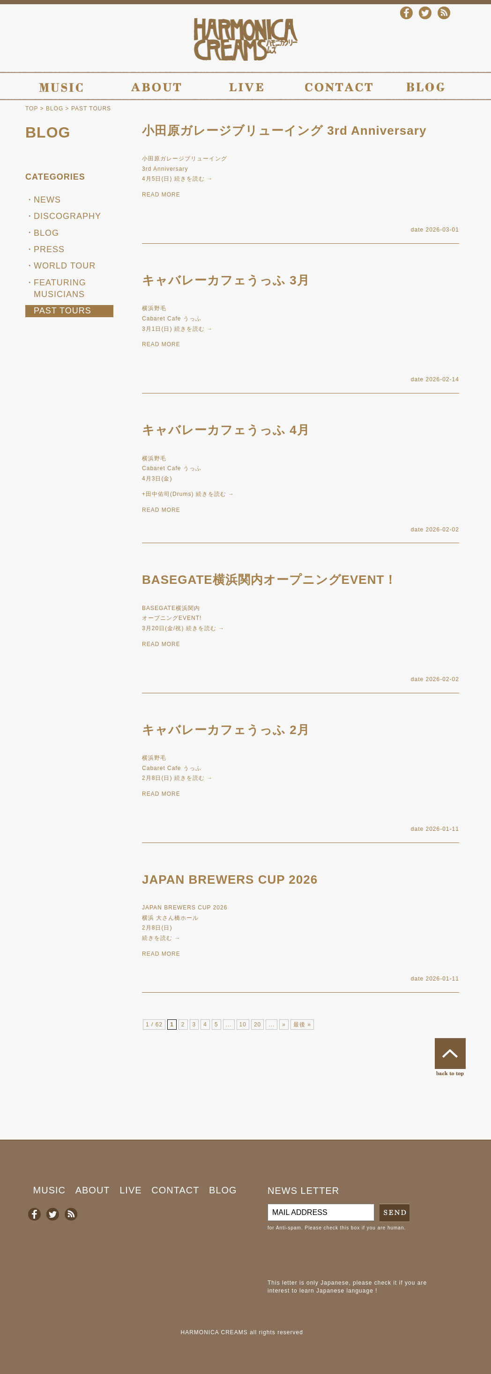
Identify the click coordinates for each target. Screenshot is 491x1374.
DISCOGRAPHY (67, 216)
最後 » (302, 1024)
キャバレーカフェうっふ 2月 (226, 730)
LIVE (130, 1190)
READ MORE (161, 194)
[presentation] (339, 1255)
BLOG (54, 108)
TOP (31, 108)
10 (242, 1024)
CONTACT (175, 1190)
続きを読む (193, 178)
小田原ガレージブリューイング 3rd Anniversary (284, 131)
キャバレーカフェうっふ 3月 (226, 280)
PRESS (49, 249)
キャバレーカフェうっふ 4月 (226, 430)
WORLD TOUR (65, 265)
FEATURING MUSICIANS (60, 288)
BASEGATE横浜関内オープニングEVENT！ (269, 580)
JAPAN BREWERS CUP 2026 (230, 879)
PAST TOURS (62, 310)
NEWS (47, 199)
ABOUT (92, 1190)
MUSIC (49, 1190)
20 (257, 1024)
